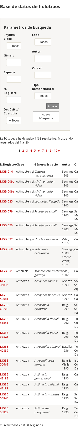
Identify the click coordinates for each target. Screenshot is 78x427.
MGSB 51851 (4, 321)
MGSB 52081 (4, 297)
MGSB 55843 (4, 396)
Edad (35, 35)
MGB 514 (6, 171)
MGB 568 (6, 249)
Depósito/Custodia (8, 111)
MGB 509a (7, 191)
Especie (8, 72)
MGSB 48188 (4, 376)
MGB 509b (7, 181)
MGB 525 (6, 201)
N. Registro (8, 91)
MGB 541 (6, 271)
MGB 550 (6, 225)
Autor (36, 51)
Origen (37, 68)
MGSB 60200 (4, 307)
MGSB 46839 (4, 348)
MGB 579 (6, 211)
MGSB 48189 (4, 386)
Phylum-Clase (8, 37)
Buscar (52, 106)
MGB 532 (6, 239)
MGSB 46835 (4, 283)
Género (8, 55)
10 (55, 150)
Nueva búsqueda (46, 116)
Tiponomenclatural (37, 87)
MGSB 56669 (4, 362)
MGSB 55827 (4, 410)
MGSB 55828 (4, 335)
